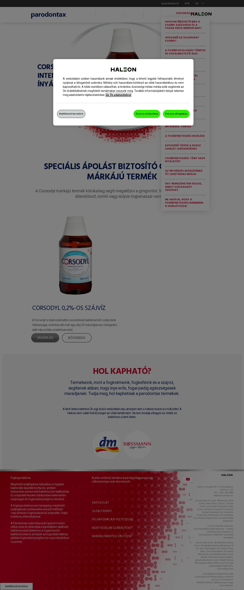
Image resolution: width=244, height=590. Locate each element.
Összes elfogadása (176, 113)
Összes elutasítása (147, 113)
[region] (123, 92)
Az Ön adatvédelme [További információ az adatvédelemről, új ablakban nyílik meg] (118, 94)
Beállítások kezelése (71, 113)
